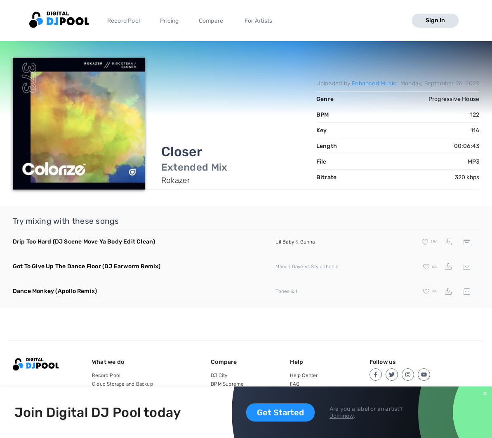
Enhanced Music (374, 83)
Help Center (304, 375)
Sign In (435, 20)
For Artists (258, 20)
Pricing (169, 20)
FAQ (294, 384)
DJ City (219, 375)
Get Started (280, 412)
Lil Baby (284, 242)
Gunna (307, 242)
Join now (342, 415)
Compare (211, 20)
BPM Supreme (227, 384)
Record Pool (123, 20)
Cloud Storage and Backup (122, 384)
